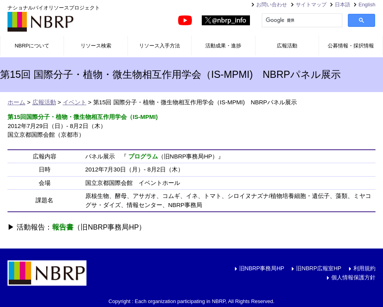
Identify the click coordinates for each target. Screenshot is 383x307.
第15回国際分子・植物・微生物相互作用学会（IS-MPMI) (83, 116)
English (367, 5)
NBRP (41, 22)
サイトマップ (311, 5)
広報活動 (287, 46)
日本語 (342, 5)
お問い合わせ (271, 5)
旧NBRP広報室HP (318, 268)
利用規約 (364, 268)
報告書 (62, 227)
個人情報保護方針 (353, 277)
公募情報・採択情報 (351, 46)
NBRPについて (32, 46)
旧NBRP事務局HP (261, 268)
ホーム (16, 102)
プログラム (143, 156)
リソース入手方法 (159, 46)
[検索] (301, 20)
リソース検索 (96, 46)
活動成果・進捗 (223, 46)
